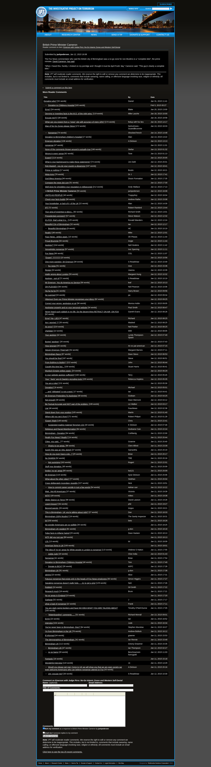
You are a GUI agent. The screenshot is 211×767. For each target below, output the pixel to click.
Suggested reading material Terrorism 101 (66, 425)
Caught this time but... (54, 367)
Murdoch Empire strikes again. (58, 371)
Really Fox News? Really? (56, 437)
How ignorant (51, 346)
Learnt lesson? (51, 504)
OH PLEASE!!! (51, 287)
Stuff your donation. (53, 466)
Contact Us (98, 763)
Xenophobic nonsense (54, 249)
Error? (48, 109)
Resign (48, 270)
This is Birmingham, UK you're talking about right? (66, 512)
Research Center (57, 763)
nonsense (49, 145)
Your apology (50, 335)
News (66, 763)
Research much (52, 591)
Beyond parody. (52, 508)
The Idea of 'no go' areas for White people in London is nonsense (73, 550)
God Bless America (53, 178)
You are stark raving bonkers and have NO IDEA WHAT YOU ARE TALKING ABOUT (81, 608)
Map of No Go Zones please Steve (60, 126)
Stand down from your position (58, 412)
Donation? (49, 387)
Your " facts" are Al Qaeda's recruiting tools (63, 379)
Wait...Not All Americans (55, 491)
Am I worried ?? (52, 322)
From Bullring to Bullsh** (55, 362)
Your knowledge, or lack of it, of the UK (62, 203)
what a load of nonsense (55, 604)
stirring (48, 575)
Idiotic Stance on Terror (55, 500)
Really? (48, 233)
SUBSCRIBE (166, 4)
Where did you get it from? (56, 416)
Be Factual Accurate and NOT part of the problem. (66, 404)
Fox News (49, 253)
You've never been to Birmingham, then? (62, 627)
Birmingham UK (52, 570)
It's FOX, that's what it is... (56, 220)
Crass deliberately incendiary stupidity (61, 483)
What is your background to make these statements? (68, 162)
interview (49, 623)
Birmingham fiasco (53, 354)
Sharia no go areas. (56, 446)
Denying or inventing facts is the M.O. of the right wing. (68, 114)
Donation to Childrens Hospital (61, 105)
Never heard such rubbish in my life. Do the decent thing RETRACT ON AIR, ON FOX (82, 312)
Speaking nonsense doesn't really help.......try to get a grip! (70, 583)
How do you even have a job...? (58, 454)
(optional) (50, 683)
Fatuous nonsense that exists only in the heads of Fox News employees (76, 579)
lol (46, 521)
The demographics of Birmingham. (60, 640)
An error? (49, 327)
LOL (47, 541)
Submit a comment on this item (58, 88)
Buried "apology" (52, 342)
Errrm (47, 619)
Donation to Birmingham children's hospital (63, 137)
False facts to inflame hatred (57, 533)
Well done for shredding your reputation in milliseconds (68, 187)
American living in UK (54, 545)
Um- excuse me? (55, 674)
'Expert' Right (51, 421)
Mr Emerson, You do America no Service (62, 282)
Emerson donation (53, 141)
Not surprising (54, 462)
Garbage (49, 600)
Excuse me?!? (51, 118)
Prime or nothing (52, 170)
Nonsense (52, 133)
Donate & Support (86, 763)
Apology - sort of (52, 278)
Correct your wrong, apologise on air (61, 303)
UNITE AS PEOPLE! (54, 195)
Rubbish (48, 587)
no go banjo (53, 652)
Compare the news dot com (57, 183)
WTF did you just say (54, 537)
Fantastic (49, 659)
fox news (52, 266)
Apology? (49, 245)
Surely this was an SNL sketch (58, 450)
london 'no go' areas (54, 471)
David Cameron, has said (63, 61)
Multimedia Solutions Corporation (158, 763)
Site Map (121, 763)
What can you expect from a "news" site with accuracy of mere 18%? (74, 122)
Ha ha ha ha (50, 291)
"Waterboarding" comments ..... (61, 615)
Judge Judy (53, 554)
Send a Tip (74, 763)
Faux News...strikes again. (56, 237)
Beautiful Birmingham (57, 228)
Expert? (48, 158)
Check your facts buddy (55, 199)
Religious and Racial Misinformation (60, 429)
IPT (46, 208)
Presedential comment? (55, 216)
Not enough (50, 400)
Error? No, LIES (52, 318)
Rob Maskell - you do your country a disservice (65, 166)
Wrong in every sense (54, 153)
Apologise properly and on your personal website (66, 307)
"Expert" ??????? (52, 257)
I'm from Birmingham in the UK (58, 631)
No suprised (50, 295)
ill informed (50, 635)
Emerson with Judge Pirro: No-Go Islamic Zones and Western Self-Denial (91, 47)
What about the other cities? (57, 479)
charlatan (49, 331)
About (47, 763)
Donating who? (50, 101)
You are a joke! (51, 383)
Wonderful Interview (53, 663)
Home (40, 763)
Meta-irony (49, 174)
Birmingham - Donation (55, 433)
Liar (46, 408)
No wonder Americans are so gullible (61, 525)
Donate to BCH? (55, 566)
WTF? (47, 496)
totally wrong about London (56, 274)
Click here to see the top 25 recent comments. (63, 752)
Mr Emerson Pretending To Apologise (61, 396)
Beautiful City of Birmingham (57, 224)
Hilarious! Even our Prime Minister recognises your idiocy (69, 299)
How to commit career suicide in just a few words (69, 487)
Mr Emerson (50, 475)
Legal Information (110, 763)
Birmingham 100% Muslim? (57, 516)
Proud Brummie (52, 241)
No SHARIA (50, 458)
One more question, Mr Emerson (59, 262)
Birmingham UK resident (55, 529)
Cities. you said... (52, 441)
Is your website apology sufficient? (60, 375)
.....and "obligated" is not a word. (59, 392)
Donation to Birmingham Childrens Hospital (63, 562)
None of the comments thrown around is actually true (68, 149)
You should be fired (53, 358)
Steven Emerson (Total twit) (57, 350)
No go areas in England (55, 595)
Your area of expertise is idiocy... (59, 212)
